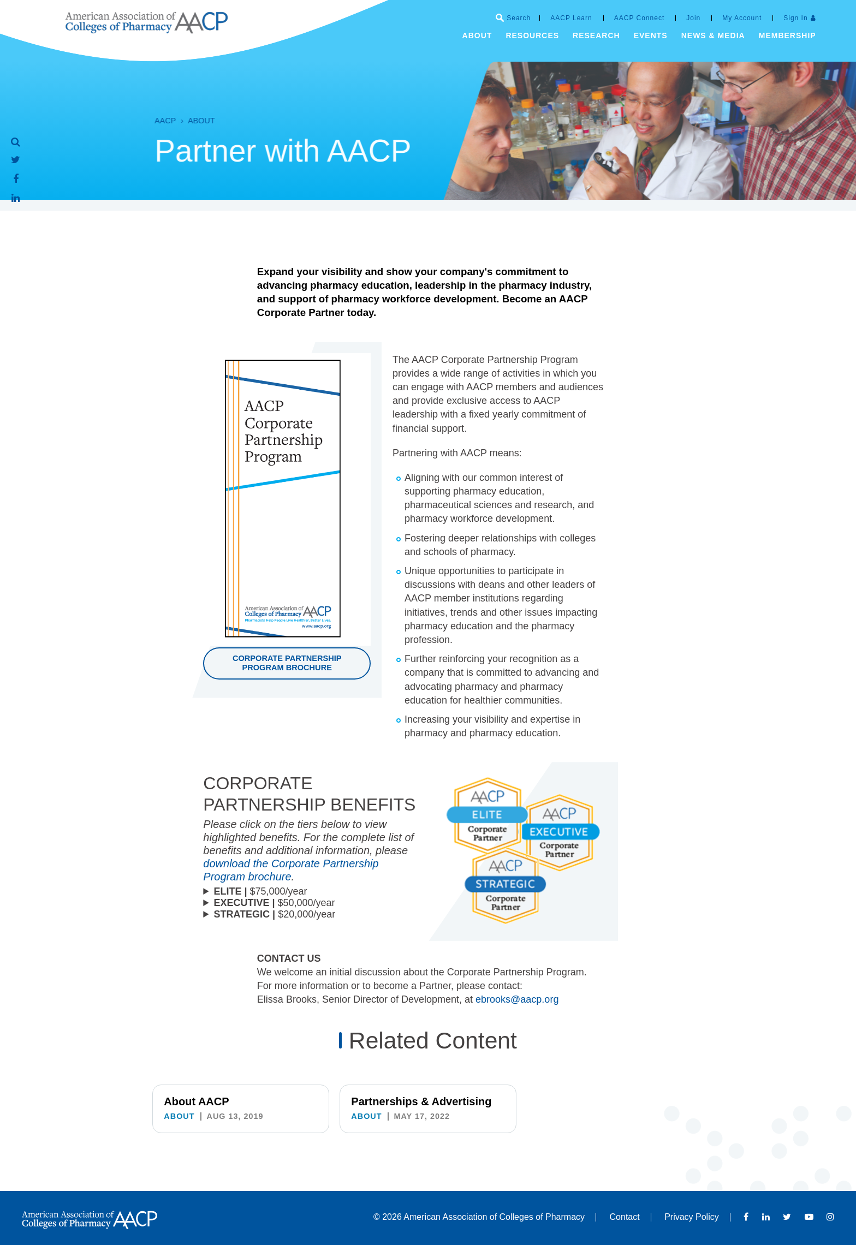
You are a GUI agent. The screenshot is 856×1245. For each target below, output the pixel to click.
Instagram (830, 1216)
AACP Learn (571, 18)
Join (693, 18)
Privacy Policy (691, 1217)
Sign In (795, 18)
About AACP (196, 1101)
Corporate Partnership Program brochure (287, 663)
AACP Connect (639, 18)
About (180, 120)
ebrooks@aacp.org (516, 1013)
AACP (143, 120)
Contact (625, 1217)
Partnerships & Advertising (421, 1101)
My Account (742, 18)
